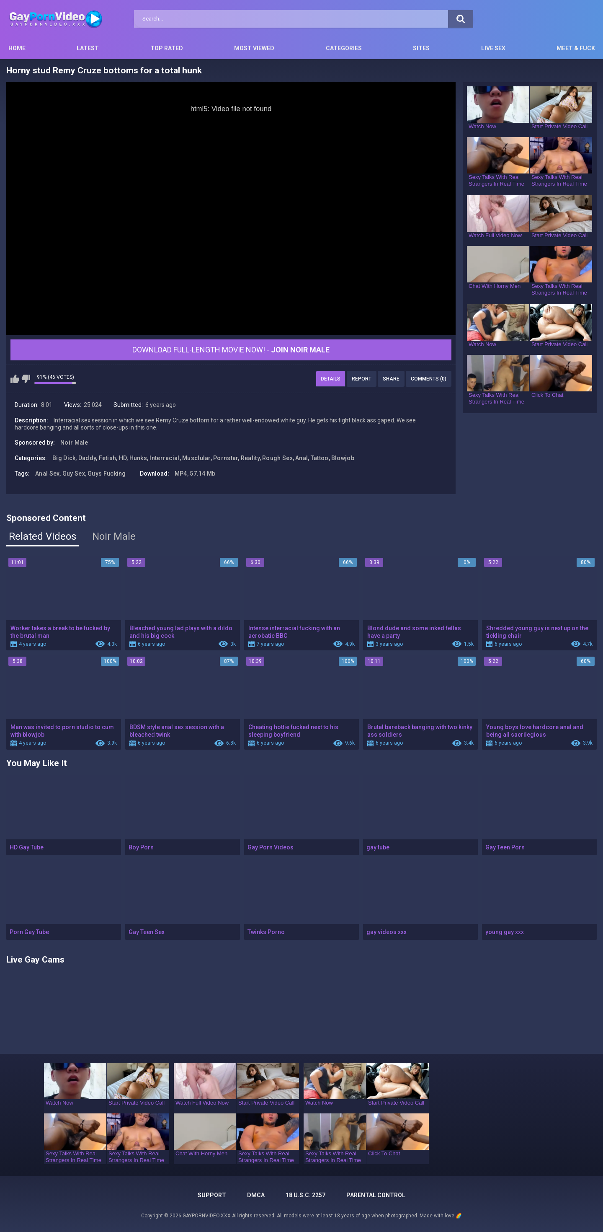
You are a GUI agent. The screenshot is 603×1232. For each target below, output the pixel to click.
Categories (344, 48)
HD (123, 458)
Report (361, 379)
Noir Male (74, 442)
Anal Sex (47, 473)
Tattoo (320, 458)
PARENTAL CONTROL (375, 1195)
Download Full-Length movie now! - (231, 349)
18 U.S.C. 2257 (305, 1195)
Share (391, 379)
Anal (301, 458)
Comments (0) (428, 379)
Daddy (87, 458)
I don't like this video (25, 379)
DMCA (256, 1195)
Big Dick (63, 458)
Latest (88, 48)
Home (17, 48)
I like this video (14, 379)
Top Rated (166, 48)
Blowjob (342, 458)
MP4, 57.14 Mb (195, 473)
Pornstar (225, 458)
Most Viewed (254, 48)
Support (212, 1195)
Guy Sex (73, 473)
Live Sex (493, 48)
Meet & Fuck (576, 48)
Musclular (196, 458)
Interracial (164, 458)
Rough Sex (277, 458)
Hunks (138, 458)
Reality (250, 458)
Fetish (107, 458)
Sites (421, 48)
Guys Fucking (107, 473)
